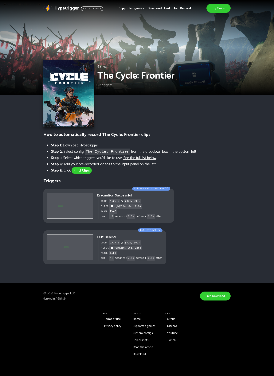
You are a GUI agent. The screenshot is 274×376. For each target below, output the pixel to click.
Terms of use (112, 319)
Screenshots (141, 340)
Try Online (218, 8)
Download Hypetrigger (80, 145)
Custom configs (143, 333)
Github (61, 298)
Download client (159, 8)
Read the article (143, 347)
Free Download (215, 296)
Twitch (171, 340)
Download (139, 354)
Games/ (102, 66)
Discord (172, 326)
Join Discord (182, 8)
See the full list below (139, 158)
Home (137, 319)
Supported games (131, 8)
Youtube (172, 333)
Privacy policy (112, 326)
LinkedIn (49, 298)
